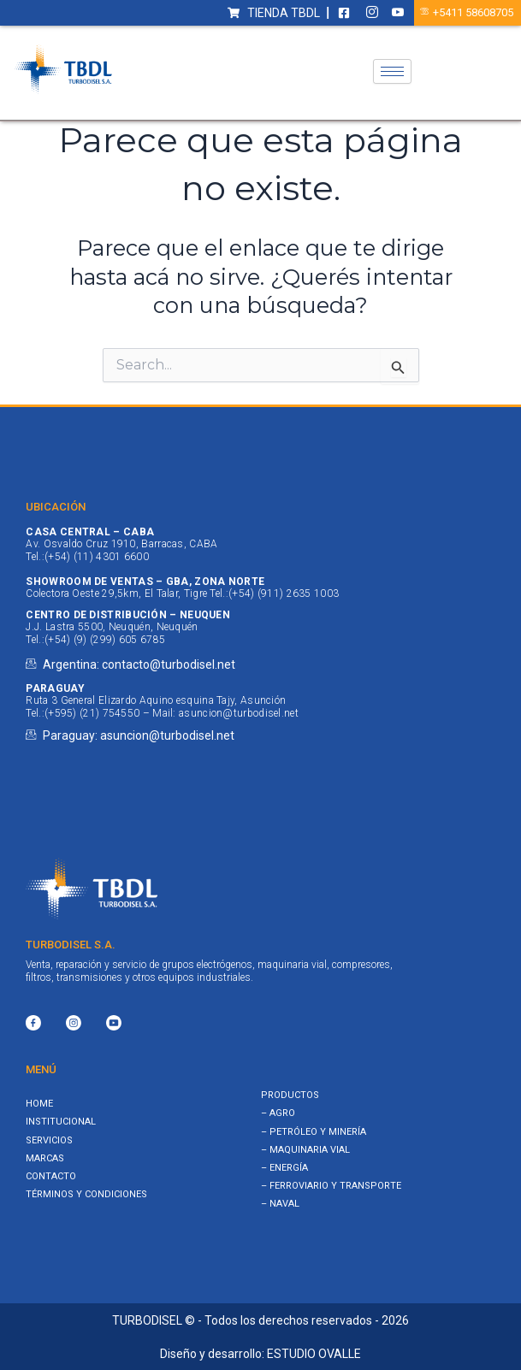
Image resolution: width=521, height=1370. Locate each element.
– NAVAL (280, 1203)
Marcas (45, 1158)
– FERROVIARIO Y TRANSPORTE (331, 1185)
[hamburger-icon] (392, 71)
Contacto (51, 1176)
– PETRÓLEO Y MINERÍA (313, 1131)
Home (39, 1103)
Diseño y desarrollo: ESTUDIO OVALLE (260, 1354)
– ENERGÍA (284, 1167)
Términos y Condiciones (86, 1194)
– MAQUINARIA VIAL (305, 1149)
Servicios (49, 1140)
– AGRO (278, 1113)
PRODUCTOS (290, 1095)
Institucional (61, 1121)
